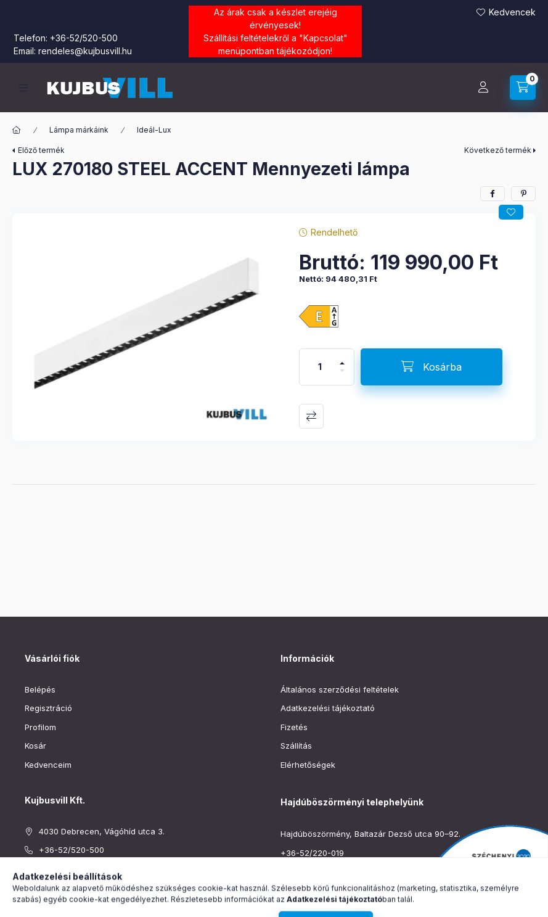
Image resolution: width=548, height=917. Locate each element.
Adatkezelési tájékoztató (327, 708)
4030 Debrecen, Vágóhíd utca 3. (102, 831)
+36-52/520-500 (84, 38)
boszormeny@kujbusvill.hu (331, 871)
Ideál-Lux (154, 129)
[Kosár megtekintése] (523, 87)
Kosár (35, 745)
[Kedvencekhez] (511, 212)
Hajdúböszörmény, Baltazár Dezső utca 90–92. (370, 834)
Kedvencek (512, 12)
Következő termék (497, 150)
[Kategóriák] (23, 87)
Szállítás (296, 745)
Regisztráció (48, 708)
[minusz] (342, 376)
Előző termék (41, 150)
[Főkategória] (16, 130)
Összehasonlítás (311, 416)
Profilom (40, 727)
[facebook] (492, 193)
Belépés (40, 689)
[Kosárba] (431, 366)
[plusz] (342, 358)
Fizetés (294, 727)
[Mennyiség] (320, 367)
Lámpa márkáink (78, 129)
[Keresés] (452, 87)
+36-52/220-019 (312, 853)
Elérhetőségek (307, 765)
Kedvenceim (48, 765)
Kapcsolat (323, 38)
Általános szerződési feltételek (339, 689)
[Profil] (483, 87)
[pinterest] (523, 193)
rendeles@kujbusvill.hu (85, 51)
